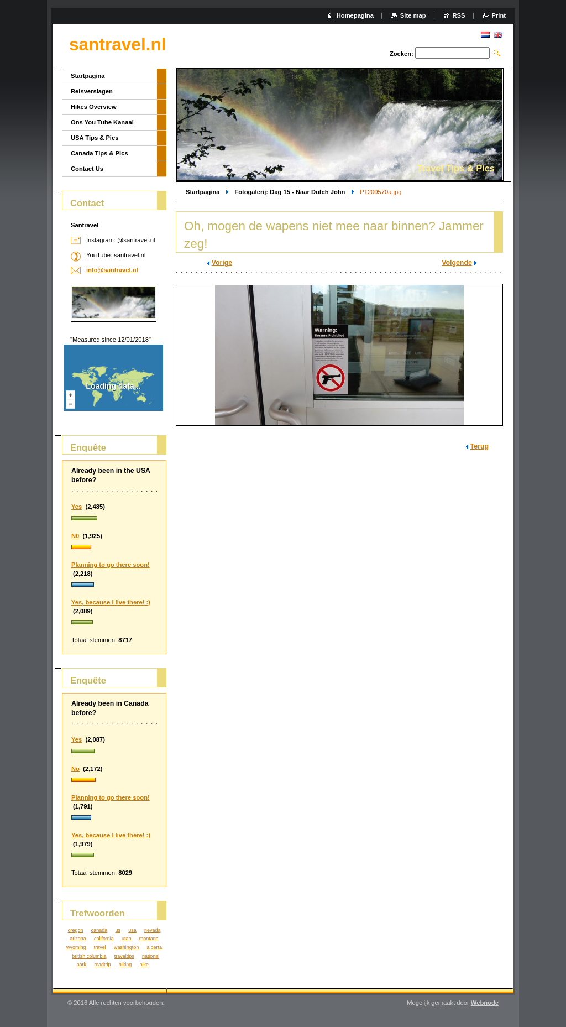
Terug (479, 446)
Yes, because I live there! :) (110, 602)
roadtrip (102, 964)
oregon (75, 930)
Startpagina (203, 192)
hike (144, 964)
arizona (78, 938)
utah (126, 938)
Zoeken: (401, 53)
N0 (75, 536)
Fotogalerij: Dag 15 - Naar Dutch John (289, 192)
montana (149, 938)
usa (132, 930)
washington (126, 947)
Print (499, 15)
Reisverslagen (92, 91)
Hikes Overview (94, 106)
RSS (459, 15)
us (117, 930)
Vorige (222, 263)
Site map (413, 15)
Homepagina (355, 15)
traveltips (124, 956)
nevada (152, 930)
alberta (154, 947)
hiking (125, 964)
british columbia (89, 956)
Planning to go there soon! (110, 564)
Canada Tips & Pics (99, 153)
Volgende (457, 263)
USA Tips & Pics (94, 137)
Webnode (485, 1002)
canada (99, 930)
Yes (76, 506)
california (104, 938)
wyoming (76, 947)
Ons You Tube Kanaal (102, 122)
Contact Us (87, 168)
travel (100, 947)
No (75, 768)
